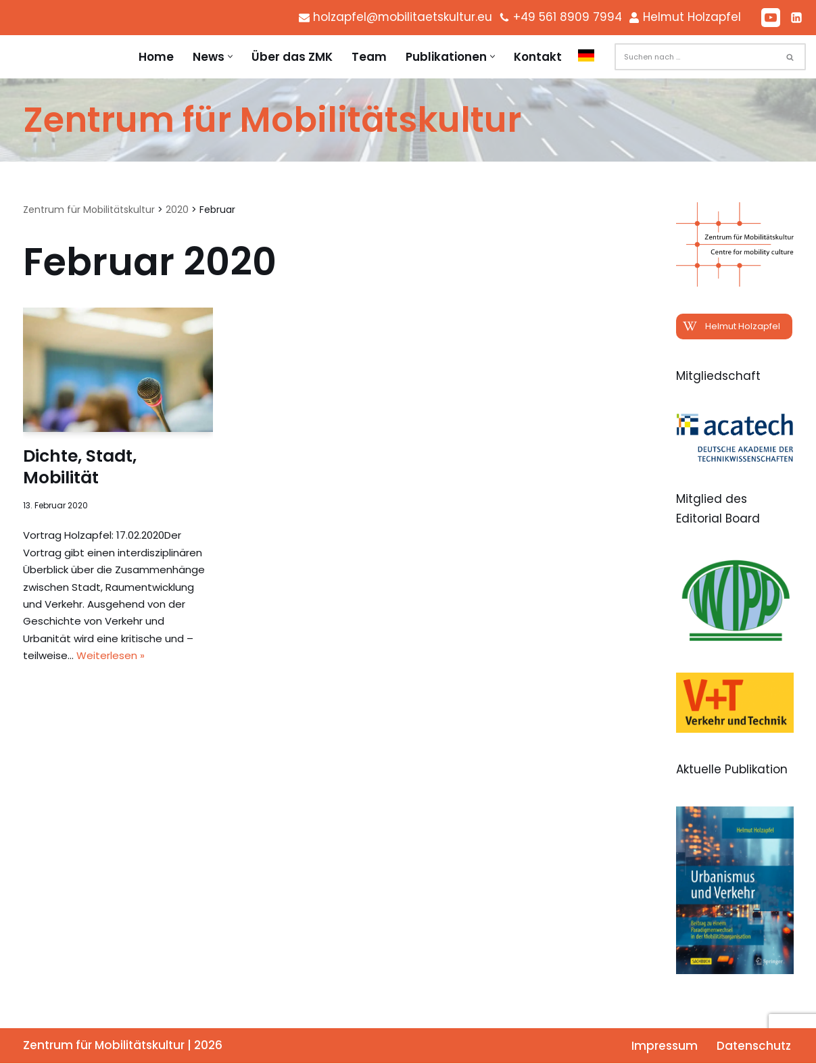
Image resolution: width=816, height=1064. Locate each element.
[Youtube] (770, 17)
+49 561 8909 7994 (566, 17)
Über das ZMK (292, 57)
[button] (230, 57)
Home (156, 57)
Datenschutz (754, 1046)
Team (369, 57)
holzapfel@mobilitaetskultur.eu (400, 17)
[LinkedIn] (796, 17)
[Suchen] (695, 56)
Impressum (664, 1046)
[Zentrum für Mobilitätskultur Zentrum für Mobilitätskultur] (272, 120)
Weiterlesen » (110, 656)
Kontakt (538, 57)
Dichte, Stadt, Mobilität (80, 467)
